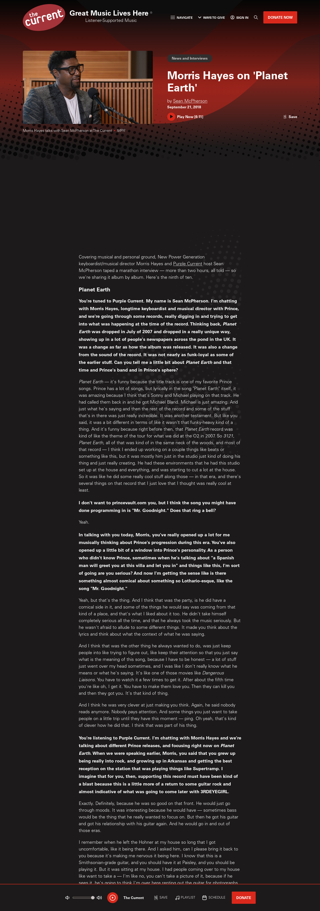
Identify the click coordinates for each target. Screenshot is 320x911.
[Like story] (290, 116)
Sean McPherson (190, 101)
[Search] (256, 17)
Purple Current (187, 264)
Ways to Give (211, 17)
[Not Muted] (67, 898)
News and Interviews (190, 58)
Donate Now (280, 17)
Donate (243, 897)
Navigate (182, 17)
